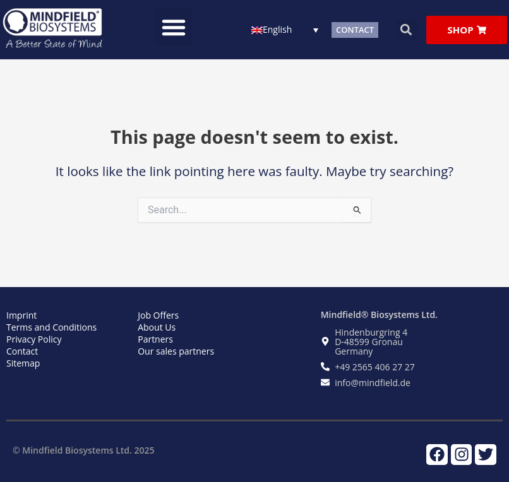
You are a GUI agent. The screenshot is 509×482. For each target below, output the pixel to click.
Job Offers (158, 315)
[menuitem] (284, 29)
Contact (22, 351)
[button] (174, 27)
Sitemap (23, 363)
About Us (157, 327)
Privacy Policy (33, 339)
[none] (284, 29)
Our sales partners (176, 351)
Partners (155, 339)
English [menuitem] (277, 30)
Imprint (21, 315)
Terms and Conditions (51, 327)
